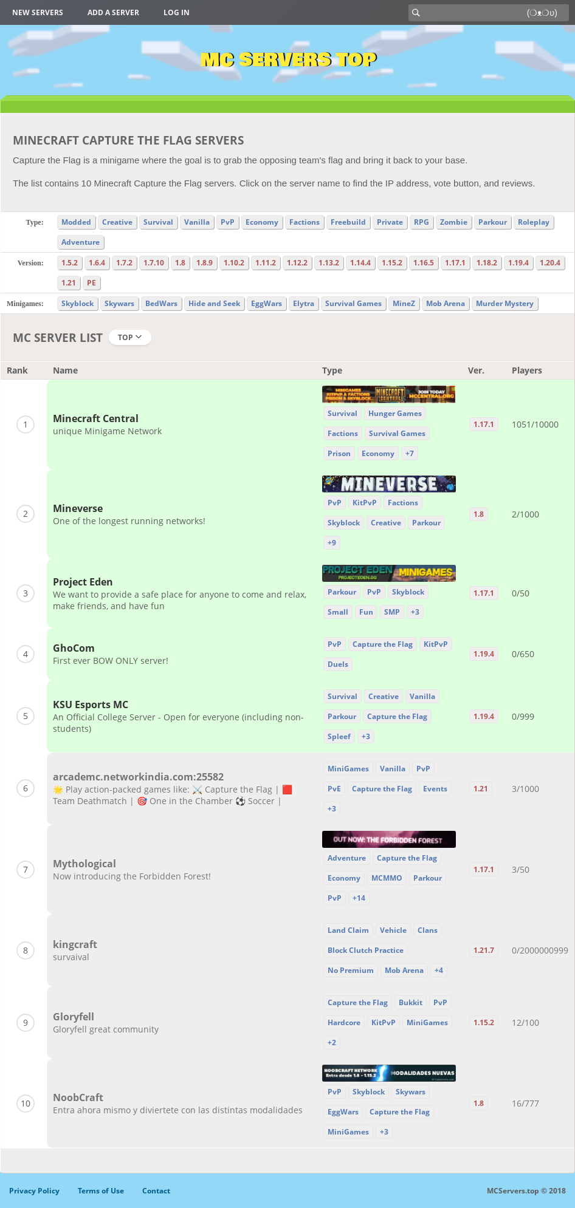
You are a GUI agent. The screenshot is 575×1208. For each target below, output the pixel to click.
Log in (177, 12)
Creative (117, 222)
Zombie (453, 222)
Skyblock (77, 303)
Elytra (303, 303)
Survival (158, 222)
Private (390, 222)
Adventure (80, 242)
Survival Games (353, 303)
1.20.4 (550, 263)
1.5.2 (69, 263)
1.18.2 (487, 263)
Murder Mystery (505, 303)
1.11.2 (265, 263)
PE (91, 283)
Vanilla (197, 222)
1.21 (68, 283)
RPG (421, 222)
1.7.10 (153, 263)
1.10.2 (234, 263)
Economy (262, 222)
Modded (76, 222)
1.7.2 (124, 263)
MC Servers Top (288, 60)
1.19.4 (518, 263)
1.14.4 (360, 263)
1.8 (180, 263)
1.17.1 (455, 263)
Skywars (119, 303)
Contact (156, 1191)
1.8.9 (204, 263)
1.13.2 (328, 263)
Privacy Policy (34, 1191)
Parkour (492, 222)
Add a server (113, 12)
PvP (228, 222)
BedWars (161, 303)
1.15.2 (392, 263)
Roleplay (533, 222)
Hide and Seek (214, 303)
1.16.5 (423, 263)
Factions (304, 222)
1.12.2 (297, 263)
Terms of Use (101, 1191)
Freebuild (348, 222)
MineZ (404, 303)
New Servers (37, 12)
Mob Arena (445, 303)
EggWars (266, 303)
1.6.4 (97, 263)
